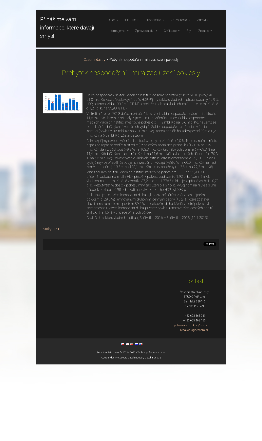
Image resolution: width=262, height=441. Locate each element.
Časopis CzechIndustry (131, 434)
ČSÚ (57, 306)
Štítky (47, 306)
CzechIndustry (94, 136)
